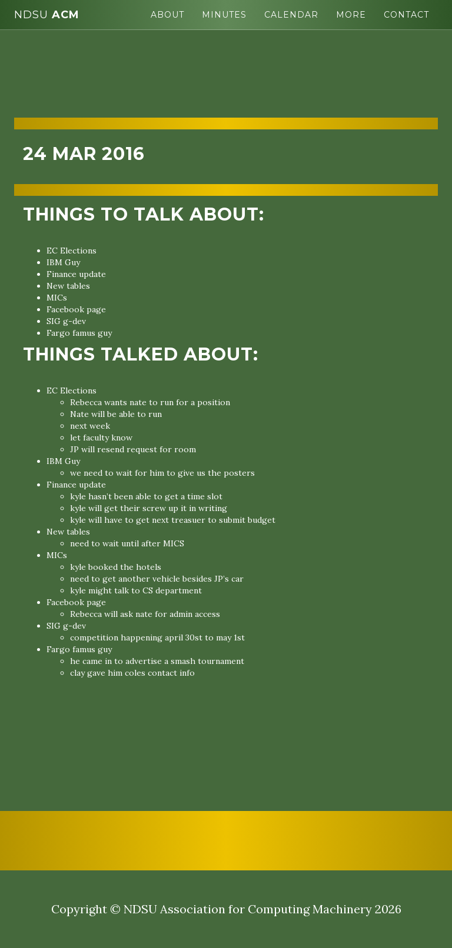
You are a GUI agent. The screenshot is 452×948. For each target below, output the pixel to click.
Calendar (291, 14)
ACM (46, 14)
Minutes (224, 14)
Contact (406, 14)
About (167, 14)
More (351, 14)
